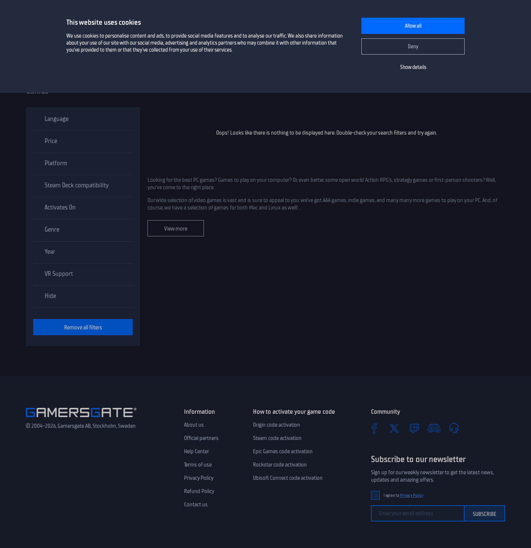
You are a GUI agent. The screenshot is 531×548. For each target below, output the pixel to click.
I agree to (403, 495)
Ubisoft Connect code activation (288, 478)
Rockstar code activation (280, 464)
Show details (413, 67)
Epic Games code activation (283, 451)
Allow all (413, 26)
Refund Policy (199, 491)
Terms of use (198, 464)
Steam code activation (277, 438)
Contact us (196, 504)
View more (175, 228)
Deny (413, 46)
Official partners (201, 438)
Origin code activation (276, 425)
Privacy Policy (199, 478)
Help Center (196, 451)
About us (194, 425)
